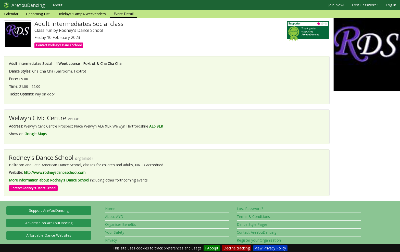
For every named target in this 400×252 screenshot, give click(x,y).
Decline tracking (236, 248)
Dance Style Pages (252, 224)
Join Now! (336, 5)
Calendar (11, 13)
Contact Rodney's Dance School (59, 45)
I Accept (211, 248)
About (57, 5)
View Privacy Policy (270, 248)
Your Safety (114, 232)
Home (110, 208)
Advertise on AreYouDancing (48, 222)
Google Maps (35, 133)
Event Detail (123, 13)
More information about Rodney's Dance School (49, 180)
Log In (391, 5)
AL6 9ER (156, 126)
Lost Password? (365, 5)
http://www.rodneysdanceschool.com (54, 172)
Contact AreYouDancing (256, 232)
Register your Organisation (259, 240)
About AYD (114, 216)
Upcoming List (38, 13)
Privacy (111, 240)
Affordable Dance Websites (48, 235)
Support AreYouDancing (49, 210)
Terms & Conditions (253, 216)
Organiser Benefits (120, 224)
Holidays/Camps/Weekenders (81, 13)
